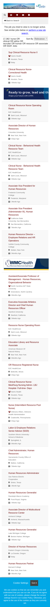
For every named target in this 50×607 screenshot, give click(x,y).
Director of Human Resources (22, 547)
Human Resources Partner (21, 563)
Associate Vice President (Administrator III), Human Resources (20, 211)
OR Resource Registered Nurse (23, 365)
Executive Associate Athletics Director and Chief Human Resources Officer (22, 305)
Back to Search (11, 21)
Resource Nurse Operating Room (24, 325)
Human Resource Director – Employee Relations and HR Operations (21, 237)
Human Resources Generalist (22, 493)
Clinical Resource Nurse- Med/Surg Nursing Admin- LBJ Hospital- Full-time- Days (22, 385)
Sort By (29, 39)
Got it (34, 583)
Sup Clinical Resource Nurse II (22, 52)
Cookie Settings (20, 583)
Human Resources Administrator (23, 473)
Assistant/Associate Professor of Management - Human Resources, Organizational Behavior (24, 279)
